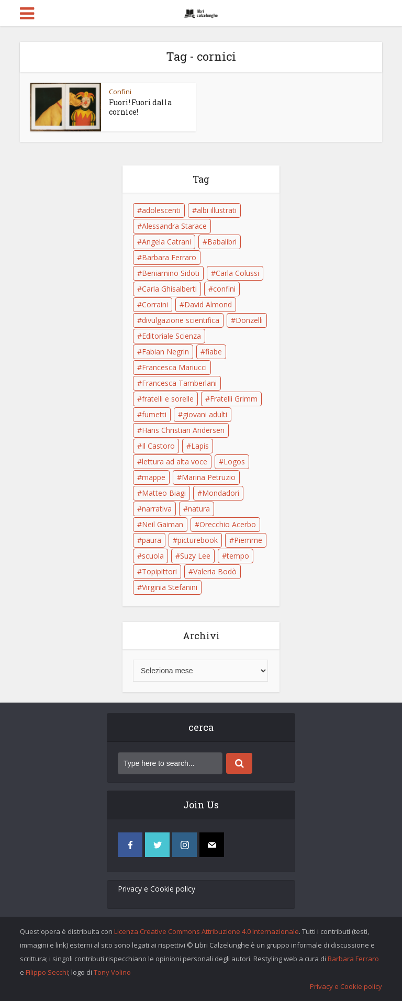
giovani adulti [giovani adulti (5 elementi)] (205, 414)
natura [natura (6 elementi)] (199, 509)
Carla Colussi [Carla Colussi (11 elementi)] (237, 273)
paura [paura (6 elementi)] (151, 540)
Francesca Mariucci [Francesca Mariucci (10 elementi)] (174, 367)
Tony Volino (112, 972)
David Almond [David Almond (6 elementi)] (208, 304)
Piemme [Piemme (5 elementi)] (248, 540)
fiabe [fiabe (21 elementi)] (213, 352)
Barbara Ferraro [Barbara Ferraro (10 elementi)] (169, 257)
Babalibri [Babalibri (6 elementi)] (222, 242)
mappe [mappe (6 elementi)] (153, 477)
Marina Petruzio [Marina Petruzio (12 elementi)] (209, 477)
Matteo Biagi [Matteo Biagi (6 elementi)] (164, 493)
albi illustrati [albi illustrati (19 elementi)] (217, 210)
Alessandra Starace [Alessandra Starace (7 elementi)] (174, 226)
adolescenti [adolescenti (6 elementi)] (161, 210)
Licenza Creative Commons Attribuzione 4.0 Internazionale (206, 931)
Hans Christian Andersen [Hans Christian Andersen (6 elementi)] (183, 430)
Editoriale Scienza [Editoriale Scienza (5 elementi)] (171, 336)
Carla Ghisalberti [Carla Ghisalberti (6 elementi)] (169, 289)
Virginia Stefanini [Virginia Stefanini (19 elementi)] (169, 587)
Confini (120, 91)
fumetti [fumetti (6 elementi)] (154, 414)
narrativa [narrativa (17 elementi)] (157, 509)
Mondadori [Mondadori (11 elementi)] (220, 493)
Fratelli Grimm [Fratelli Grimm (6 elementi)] (234, 399)
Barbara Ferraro (353, 958)
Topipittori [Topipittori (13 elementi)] (159, 571)
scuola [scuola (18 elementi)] (153, 556)
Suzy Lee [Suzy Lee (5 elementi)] (195, 556)
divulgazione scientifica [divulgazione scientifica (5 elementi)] (180, 320)
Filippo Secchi (47, 972)
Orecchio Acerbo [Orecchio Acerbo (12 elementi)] (227, 524)
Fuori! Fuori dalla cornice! (140, 107)
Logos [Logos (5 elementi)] (234, 461)
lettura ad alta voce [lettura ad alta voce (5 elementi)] (174, 461)
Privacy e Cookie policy (156, 889)
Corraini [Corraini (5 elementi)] (155, 304)
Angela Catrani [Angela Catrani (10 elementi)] (166, 242)
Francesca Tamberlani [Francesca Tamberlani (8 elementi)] (179, 383)
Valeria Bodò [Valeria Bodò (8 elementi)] (215, 571)
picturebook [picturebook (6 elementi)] (197, 540)
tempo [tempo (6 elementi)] (238, 556)
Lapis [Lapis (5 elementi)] (200, 446)
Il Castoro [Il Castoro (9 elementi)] (158, 446)
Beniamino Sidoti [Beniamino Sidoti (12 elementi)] (170, 273)
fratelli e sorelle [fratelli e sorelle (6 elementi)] (168, 399)
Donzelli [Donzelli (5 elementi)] (249, 320)
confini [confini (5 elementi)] (224, 289)
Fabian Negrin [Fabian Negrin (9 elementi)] (165, 352)
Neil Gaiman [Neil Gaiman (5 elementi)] (162, 524)
